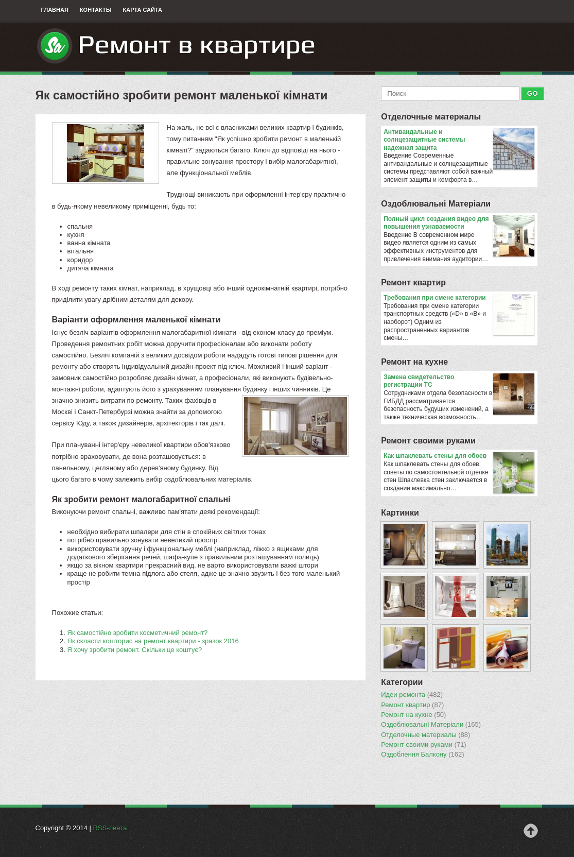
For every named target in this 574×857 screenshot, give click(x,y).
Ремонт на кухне (414, 361)
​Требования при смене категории (459, 298)
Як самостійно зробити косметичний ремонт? (137, 633)
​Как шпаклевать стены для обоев (459, 456)
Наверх (531, 830)
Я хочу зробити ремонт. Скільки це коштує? (134, 650)
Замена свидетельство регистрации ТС (459, 381)
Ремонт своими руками (428, 440)
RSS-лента (110, 828)
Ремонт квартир (413, 282)
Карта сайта (142, 10)
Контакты (96, 10)
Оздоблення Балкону (422, 754)
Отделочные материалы (431, 116)
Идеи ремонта (412, 694)
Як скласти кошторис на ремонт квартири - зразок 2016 (153, 641)
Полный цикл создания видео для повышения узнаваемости (459, 223)
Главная (54, 10)
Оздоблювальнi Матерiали (436, 203)
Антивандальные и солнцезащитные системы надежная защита (459, 140)
